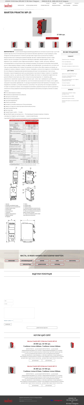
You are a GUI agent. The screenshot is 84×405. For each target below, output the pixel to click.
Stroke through (9, 306)
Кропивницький (26, 260)
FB (52, 400)
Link (16, 306)
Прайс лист (21, 399)
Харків (42, 260)
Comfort (27, 401)
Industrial (35, 401)
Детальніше (35, 362)
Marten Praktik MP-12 (34, 343)
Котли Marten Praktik (29, 9)
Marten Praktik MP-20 (49, 343)
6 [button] (62, 50)
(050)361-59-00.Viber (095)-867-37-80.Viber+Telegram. (22, 1)
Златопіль (72, 260)
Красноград (27, 264)
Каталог (10, 9)
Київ (57, 260)
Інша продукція (66, 5)
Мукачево (11, 260)
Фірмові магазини (27, 399)
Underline (8, 306)
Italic (6, 306)
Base (25, 401)
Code (14, 306)
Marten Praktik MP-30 (34, 368)
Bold (5, 306)
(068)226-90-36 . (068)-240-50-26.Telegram (55, 1)
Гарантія (60, 3)
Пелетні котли (21, 5)
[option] (42, 27)
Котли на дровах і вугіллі (31, 5)
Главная (6, 9)
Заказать (52, 38)
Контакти (76, 3)
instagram (56, 400)
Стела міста (75, 5)
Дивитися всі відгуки (42, 329)
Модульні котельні (56, 5)
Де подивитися (68, 3)
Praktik (31, 401)
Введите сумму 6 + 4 (8, 322)
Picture (17, 306)
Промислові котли (45, 5)
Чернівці (57, 264)
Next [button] (80, 29)
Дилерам (54, 3)
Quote (12, 306)
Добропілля (42, 264)
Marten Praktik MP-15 (49, 368)
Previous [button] (3, 29)
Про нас (48, 3)
